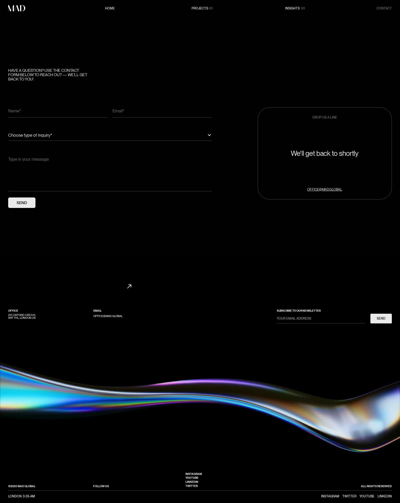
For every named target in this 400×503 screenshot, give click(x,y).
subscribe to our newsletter (299, 310)
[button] (109, 135)
